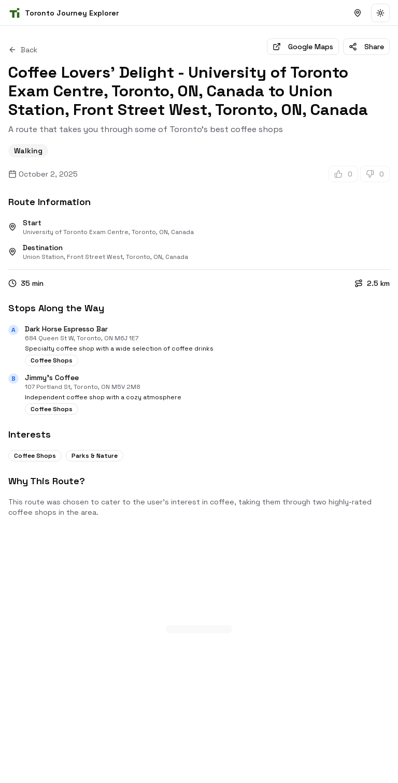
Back (22, 49)
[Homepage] (63, 13)
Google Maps (303, 46)
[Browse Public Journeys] (357, 13)
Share (366, 46)
